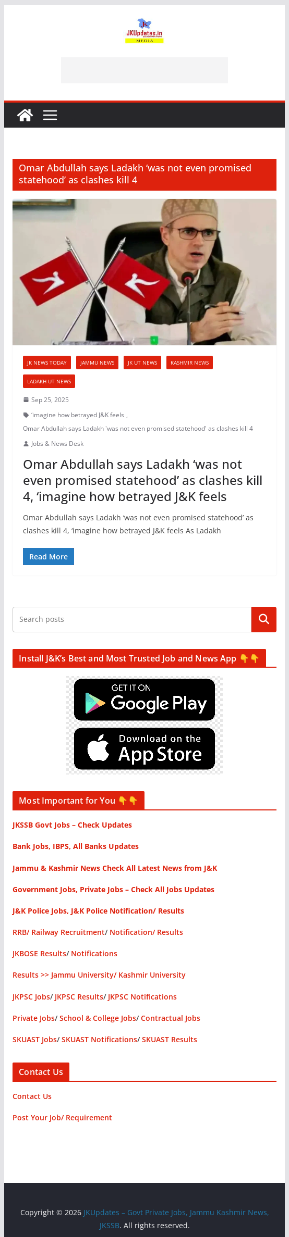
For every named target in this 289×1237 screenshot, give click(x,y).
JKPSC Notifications (142, 997)
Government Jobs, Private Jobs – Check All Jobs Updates (113, 889)
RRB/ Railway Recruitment (59, 932)
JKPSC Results (79, 997)
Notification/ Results (146, 932)
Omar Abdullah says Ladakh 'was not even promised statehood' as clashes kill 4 (138, 428)
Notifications (94, 953)
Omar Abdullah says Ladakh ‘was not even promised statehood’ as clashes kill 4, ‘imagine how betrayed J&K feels (142, 480)
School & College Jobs (97, 1018)
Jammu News (97, 362)
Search (263, 619)
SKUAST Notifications (99, 1039)
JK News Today (47, 362)
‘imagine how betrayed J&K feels (77, 414)
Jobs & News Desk (57, 443)
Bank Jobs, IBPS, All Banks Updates (76, 846)
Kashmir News (190, 362)
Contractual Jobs (170, 1018)
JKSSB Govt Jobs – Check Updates (72, 825)
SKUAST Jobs (35, 1039)
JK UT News (142, 362)
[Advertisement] (144, 70)
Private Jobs (34, 1018)
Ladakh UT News (49, 381)
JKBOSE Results (39, 953)
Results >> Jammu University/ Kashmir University (99, 975)
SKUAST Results (169, 1039)
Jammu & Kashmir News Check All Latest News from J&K (115, 868)
